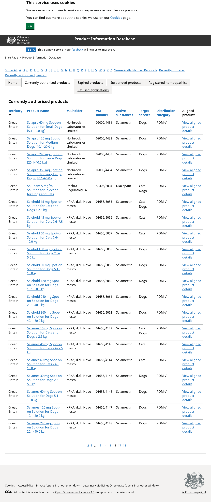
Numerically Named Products (135, 70)
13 (99, 445)
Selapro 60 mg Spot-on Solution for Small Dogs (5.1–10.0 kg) (44, 126)
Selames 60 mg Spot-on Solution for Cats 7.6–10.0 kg (44, 364)
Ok (30, 26)
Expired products (90, 83)
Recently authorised (20, 75)
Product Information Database (105, 38)
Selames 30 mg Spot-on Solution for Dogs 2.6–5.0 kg (44, 380)
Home (12, 83)
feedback (77, 49)
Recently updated (172, 70)
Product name (38, 111)
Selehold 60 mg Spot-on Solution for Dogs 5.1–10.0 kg (44, 269)
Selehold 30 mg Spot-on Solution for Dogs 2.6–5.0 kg (44, 253)
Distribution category (165, 113)
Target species (144, 113)
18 (124, 445)
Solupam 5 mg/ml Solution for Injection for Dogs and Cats (43, 190)
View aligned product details (191, 126)
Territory (15, 111)
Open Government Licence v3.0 (74, 492)
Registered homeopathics (168, 83)
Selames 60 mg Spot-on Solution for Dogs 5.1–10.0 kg (44, 395)
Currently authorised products (47, 83)
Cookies (116, 17)
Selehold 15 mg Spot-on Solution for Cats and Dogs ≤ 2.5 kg (44, 205)
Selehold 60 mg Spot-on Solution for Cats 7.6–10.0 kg (44, 237)
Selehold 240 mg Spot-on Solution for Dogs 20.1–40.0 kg (43, 300)
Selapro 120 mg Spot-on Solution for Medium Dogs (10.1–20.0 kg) (44, 142)
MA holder (74, 111)
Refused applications (93, 90)
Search (41, 75)
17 (119, 445)
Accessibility (25, 485)
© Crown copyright (194, 492)
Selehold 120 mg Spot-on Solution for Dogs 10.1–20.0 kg (43, 285)
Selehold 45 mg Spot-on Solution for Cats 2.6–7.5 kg (45, 221)
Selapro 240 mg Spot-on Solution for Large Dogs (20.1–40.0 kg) (45, 158)
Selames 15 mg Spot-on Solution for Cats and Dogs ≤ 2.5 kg (44, 332)
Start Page (11, 57)
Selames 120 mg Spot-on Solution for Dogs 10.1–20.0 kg (43, 411)
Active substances (124, 113)
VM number (102, 113)
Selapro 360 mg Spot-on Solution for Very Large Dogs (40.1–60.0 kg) (44, 174)
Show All (11, 70)
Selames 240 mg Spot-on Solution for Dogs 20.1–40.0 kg (43, 427)
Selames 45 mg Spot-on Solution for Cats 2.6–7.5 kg (45, 348)
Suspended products (125, 83)
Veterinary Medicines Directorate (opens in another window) (121, 485)
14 (104, 445)
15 (109, 445)
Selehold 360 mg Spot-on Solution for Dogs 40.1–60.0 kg (43, 316)
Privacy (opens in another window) (58, 485)
